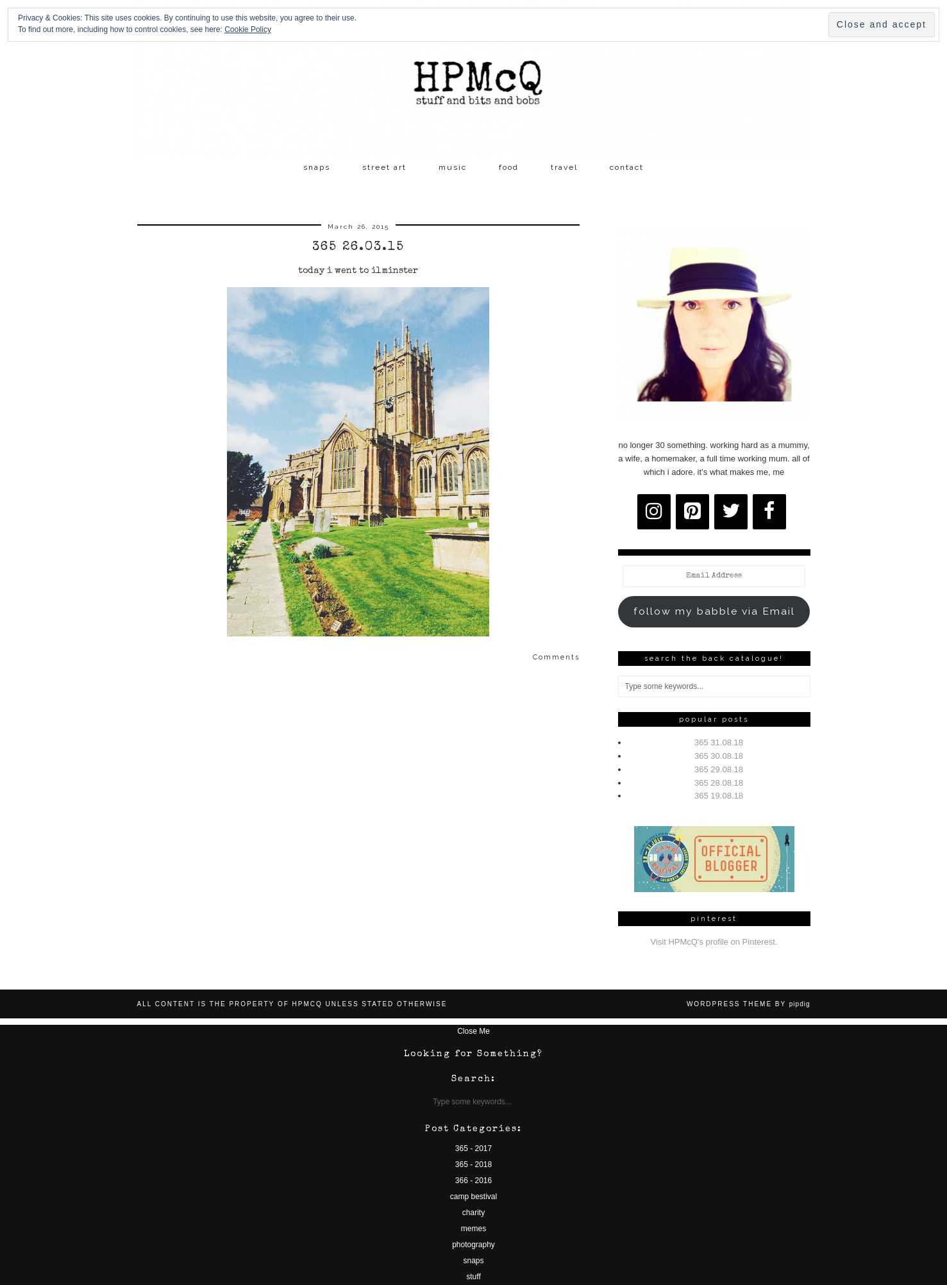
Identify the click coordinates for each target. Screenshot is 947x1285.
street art (384, 167)
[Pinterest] (692, 511)
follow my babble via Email (714, 611)
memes (473, 1228)
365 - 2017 (473, 1148)
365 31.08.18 (718, 742)
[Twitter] (731, 511)
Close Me (473, 1031)
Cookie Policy (247, 29)
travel (564, 167)
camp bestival (473, 1196)
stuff (473, 1276)
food (509, 167)
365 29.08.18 (718, 769)
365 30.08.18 (718, 756)
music (453, 167)
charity (473, 1212)
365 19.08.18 (718, 795)
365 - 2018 (473, 1164)
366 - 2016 (473, 1180)
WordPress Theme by (748, 1003)
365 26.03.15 (358, 247)
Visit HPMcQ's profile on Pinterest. (713, 942)
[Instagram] (654, 511)
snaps (316, 167)
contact (627, 167)
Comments (556, 657)
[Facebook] (769, 511)
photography (473, 1244)
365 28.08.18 (718, 783)
